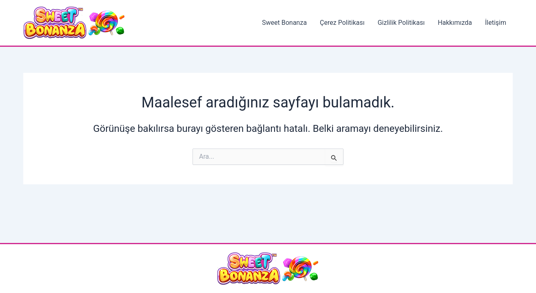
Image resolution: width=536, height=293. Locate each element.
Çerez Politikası (342, 22)
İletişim (495, 22)
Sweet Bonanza (284, 22)
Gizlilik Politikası (401, 22)
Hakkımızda (455, 22)
